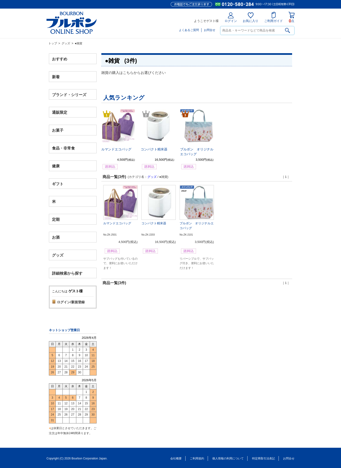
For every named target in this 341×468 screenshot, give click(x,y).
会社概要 (176, 458)
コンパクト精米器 (154, 149)
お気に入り (250, 17)
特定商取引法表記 (263, 458)
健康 (56, 166)
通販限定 (59, 112)
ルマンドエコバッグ (116, 149)
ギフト (57, 184)
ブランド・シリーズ (69, 95)
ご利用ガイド (273, 17)
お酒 (56, 237)
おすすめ (59, 59)
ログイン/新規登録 (71, 302)
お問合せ (209, 30)
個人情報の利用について (228, 458)
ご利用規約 (197, 458)
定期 (56, 219)
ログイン (231, 17)
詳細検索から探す (67, 273)
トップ (52, 43)
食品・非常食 (63, 148)
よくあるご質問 (189, 30)
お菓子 (57, 130)
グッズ (66, 43)
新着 (56, 77)
